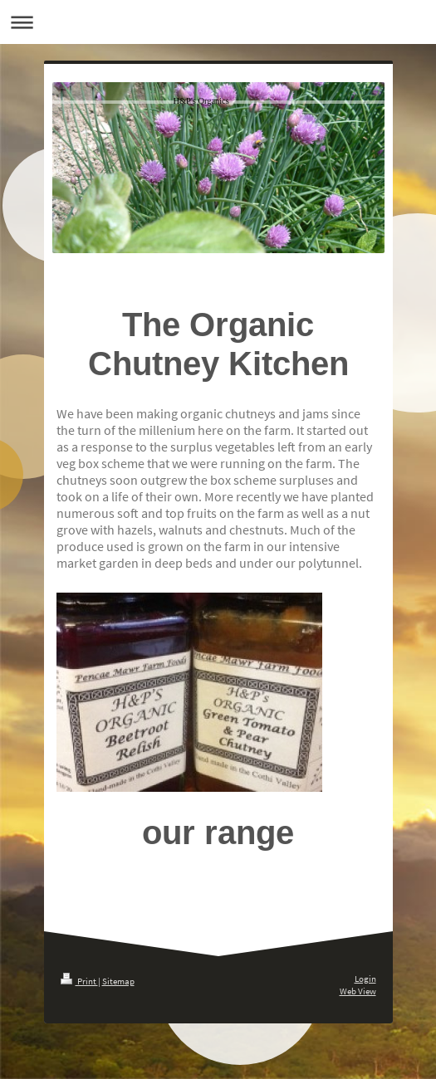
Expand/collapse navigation (218, 22)
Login (365, 978)
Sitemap (118, 981)
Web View (358, 991)
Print (79, 981)
